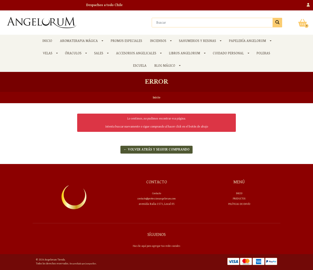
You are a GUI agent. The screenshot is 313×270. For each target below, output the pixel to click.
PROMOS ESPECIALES (126, 41)
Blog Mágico (164, 66)
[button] (308, 5)
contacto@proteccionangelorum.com (156, 198)
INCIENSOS (158, 41)
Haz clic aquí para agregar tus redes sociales (156, 245)
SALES (98, 53)
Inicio (47, 41)
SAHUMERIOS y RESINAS (197, 41)
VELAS (47, 53)
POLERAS (263, 53)
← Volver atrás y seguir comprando (156, 149)
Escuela (140, 66)
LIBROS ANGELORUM (184, 53)
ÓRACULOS (73, 53)
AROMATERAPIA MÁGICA (79, 41)
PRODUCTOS (239, 198)
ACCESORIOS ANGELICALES (136, 53)
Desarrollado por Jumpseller (83, 263)
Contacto (156, 193)
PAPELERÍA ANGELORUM (247, 41)
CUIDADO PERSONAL (228, 53)
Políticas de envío (239, 203)
